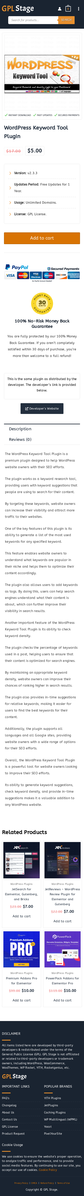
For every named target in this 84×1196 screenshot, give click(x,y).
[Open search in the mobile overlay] (41, 20)
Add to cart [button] (22, 916)
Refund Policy (47, 1183)
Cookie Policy (48, 1170)
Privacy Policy (21, 1183)
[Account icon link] (59, 9)
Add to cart (42, 238)
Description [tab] (20, 429)
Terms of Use (63, 1183)
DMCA (34, 1183)
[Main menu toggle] (79, 9)
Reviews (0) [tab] (20, 439)
